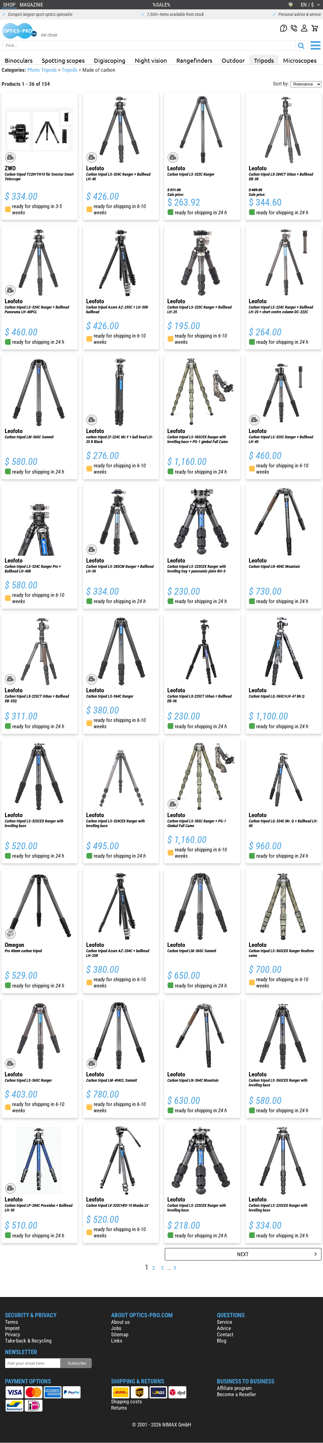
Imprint (12, 1328)
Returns (119, 1408)
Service (224, 1322)
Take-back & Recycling (28, 1341)
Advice (224, 1328)
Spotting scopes (63, 60)
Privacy (12, 1334)
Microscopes (299, 60)
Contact (225, 1334)
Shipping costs (126, 1401)
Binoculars (18, 60)
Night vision (151, 60)
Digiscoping (109, 60)
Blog (221, 1341)
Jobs (116, 1328)
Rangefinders (194, 60)
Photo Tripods (42, 70)
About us (120, 1322)
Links (116, 1341)
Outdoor (233, 60)
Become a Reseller (236, 1394)
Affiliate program (234, 1388)
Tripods (264, 60)
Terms (11, 1322)
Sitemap (119, 1334)
